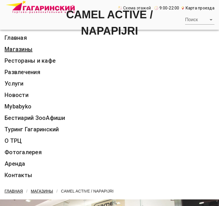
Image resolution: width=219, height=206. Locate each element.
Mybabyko (18, 106)
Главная (14, 191)
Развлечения (22, 72)
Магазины (19, 49)
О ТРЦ (13, 140)
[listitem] (109, 49)
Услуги (14, 83)
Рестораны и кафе (30, 60)
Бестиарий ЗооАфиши (35, 117)
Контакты (18, 175)
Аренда (15, 163)
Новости (17, 95)
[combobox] (199, 19)
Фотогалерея (23, 152)
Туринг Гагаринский (32, 129)
